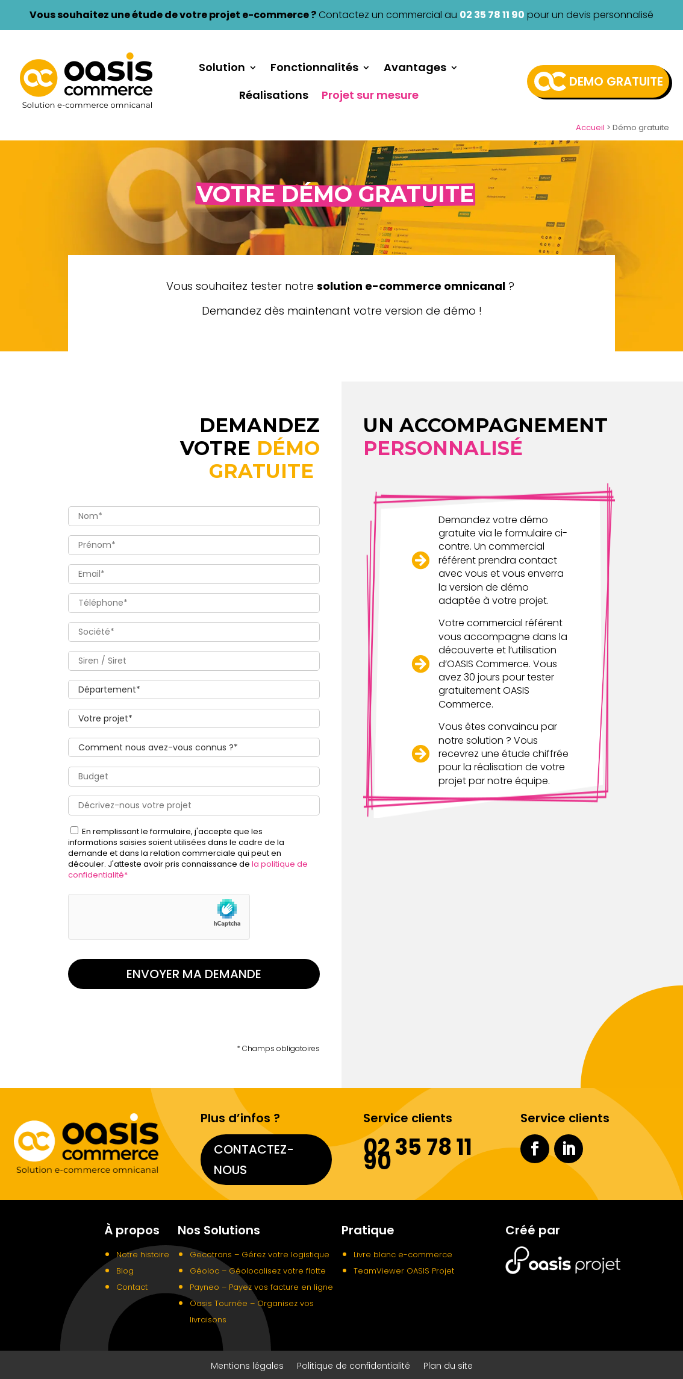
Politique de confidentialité (353, 1363)
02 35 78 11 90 (492, 15)
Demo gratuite (616, 81)
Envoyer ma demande (193, 970)
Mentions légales (247, 1363)
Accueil (590, 127)
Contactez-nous (254, 1156)
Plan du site (448, 1363)
